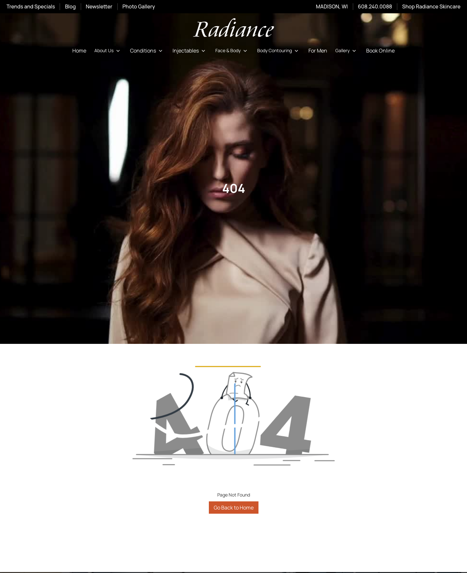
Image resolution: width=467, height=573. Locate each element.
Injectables (186, 50)
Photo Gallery (139, 6)
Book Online (380, 50)
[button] (108, 50)
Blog (70, 6)
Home (79, 50)
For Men (317, 50)
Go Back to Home (234, 507)
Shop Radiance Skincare (431, 6)
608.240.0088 (375, 6)
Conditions (143, 50)
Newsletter (99, 6)
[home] (233, 28)
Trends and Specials (30, 6)
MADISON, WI (332, 6)
